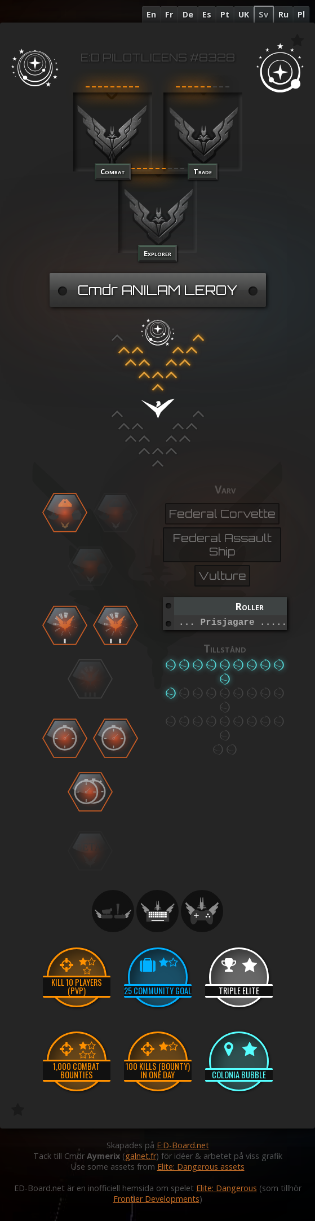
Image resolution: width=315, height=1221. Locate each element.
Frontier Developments (156, 1198)
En (151, 14)
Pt (224, 14)
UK (243, 14)
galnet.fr (140, 1156)
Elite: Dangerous (226, 1188)
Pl (301, 14)
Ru (283, 14)
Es (206, 14)
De (188, 14)
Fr (169, 14)
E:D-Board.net (183, 1145)
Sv (263, 14)
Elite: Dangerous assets (201, 1166)
